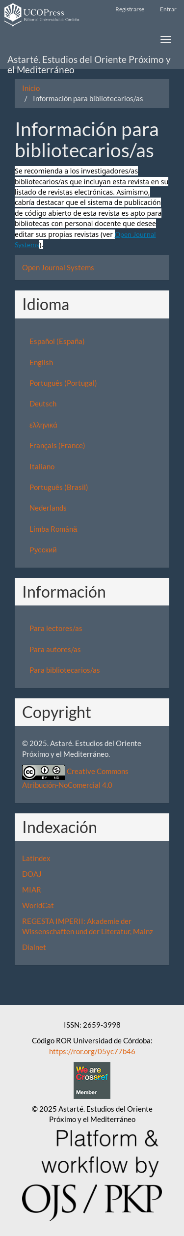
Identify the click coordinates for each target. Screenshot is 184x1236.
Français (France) (57, 445)
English (41, 362)
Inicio (31, 88)
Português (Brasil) (58, 487)
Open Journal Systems (58, 267)
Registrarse (129, 9)
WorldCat (38, 905)
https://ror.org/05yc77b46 (92, 1051)
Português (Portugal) (63, 382)
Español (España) (57, 341)
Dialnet (34, 947)
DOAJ (32, 873)
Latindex (36, 858)
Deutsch (42, 403)
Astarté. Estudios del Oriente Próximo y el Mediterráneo (89, 61)
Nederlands (48, 507)
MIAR (31, 889)
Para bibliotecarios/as (64, 669)
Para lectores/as (55, 628)
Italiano (41, 466)
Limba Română (53, 528)
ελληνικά (43, 424)
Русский (43, 549)
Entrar (168, 9)
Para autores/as (55, 649)
